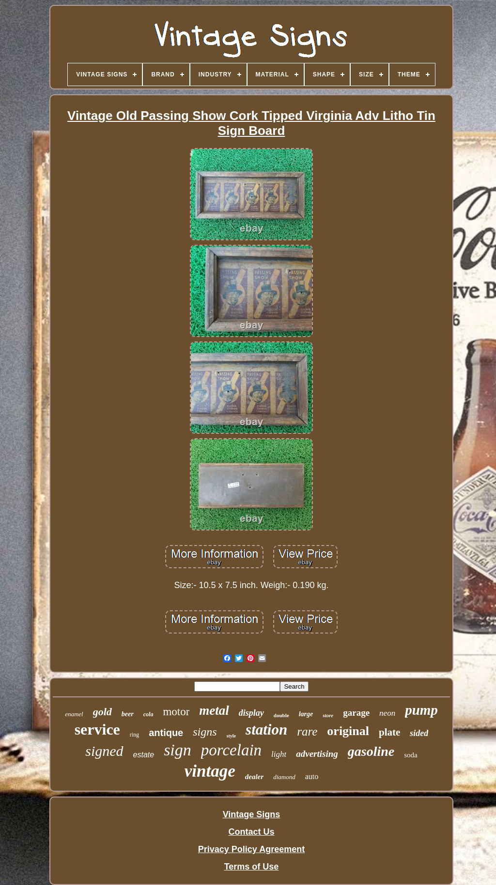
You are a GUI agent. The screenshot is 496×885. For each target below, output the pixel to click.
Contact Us (251, 832)
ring (134, 734)
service (97, 729)
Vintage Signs (251, 814)
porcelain (231, 750)
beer (128, 714)
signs (205, 731)
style (231, 735)
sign (177, 750)
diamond (284, 777)
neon (387, 713)
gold (102, 712)
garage (356, 713)
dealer (254, 777)
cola (148, 714)
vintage (210, 771)
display (251, 713)
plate (389, 732)
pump (421, 710)
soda (411, 755)
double (281, 715)
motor (176, 712)
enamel (74, 714)
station (266, 729)
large (306, 714)
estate (144, 755)
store (328, 715)
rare (307, 731)
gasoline (371, 751)
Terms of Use (251, 866)
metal (214, 710)
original (348, 731)
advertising (317, 754)
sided (419, 733)
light (278, 754)
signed (104, 751)
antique (166, 732)
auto (312, 776)
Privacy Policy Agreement (251, 849)
